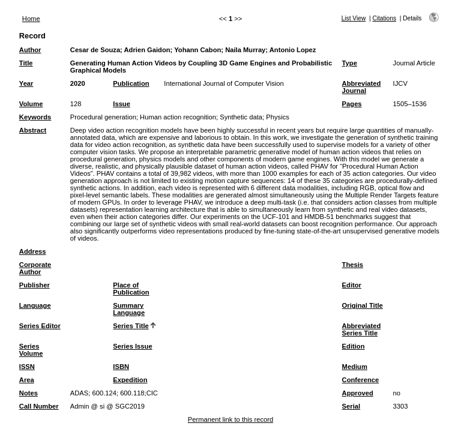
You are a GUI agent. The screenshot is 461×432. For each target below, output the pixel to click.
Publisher (34, 285)
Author (30, 49)
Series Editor (40, 325)
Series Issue (132, 346)
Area (26, 379)
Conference (360, 379)
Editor (351, 285)
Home (31, 18)
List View (354, 18)
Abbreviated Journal (361, 87)
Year (26, 83)
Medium (354, 366)
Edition (353, 346)
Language (35, 305)
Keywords (35, 117)
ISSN (27, 366)
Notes (28, 393)
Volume (31, 103)
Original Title (362, 305)
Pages (352, 103)
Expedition (130, 379)
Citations (384, 18)
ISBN (121, 366)
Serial (351, 406)
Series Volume (31, 350)
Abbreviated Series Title (361, 329)
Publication (131, 83)
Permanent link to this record (230, 419)
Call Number (39, 406)
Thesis (352, 264)
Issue (121, 103)
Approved (357, 393)
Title (26, 63)
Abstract (32, 130)
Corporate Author (35, 268)
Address (32, 251)
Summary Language (129, 309)
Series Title (131, 325)
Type (349, 63)
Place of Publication (131, 288)
